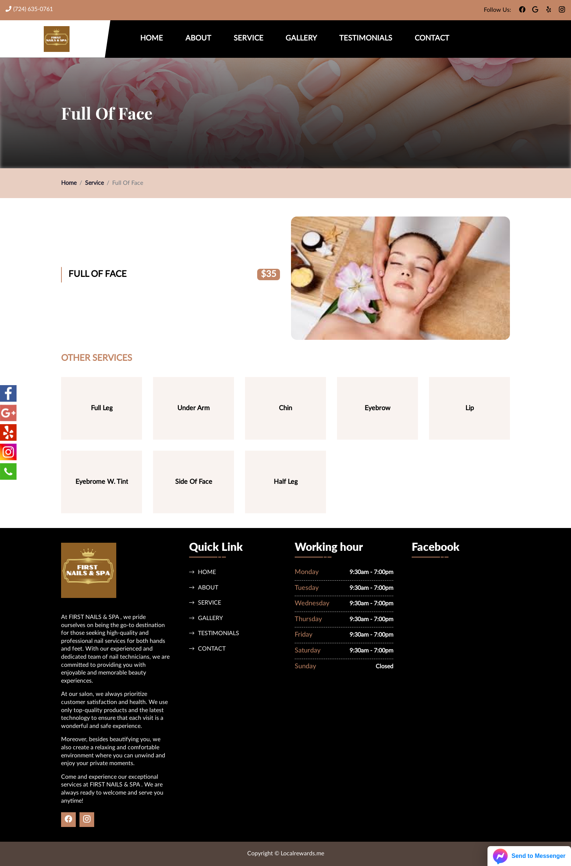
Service (248, 38)
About (198, 38)
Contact (432, 38)
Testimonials (365, 38)
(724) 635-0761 (29, 9)
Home (151, 38)
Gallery (301, 38)
